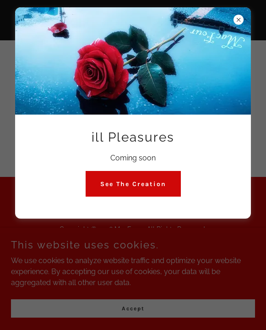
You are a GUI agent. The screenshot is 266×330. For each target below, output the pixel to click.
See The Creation (133, 184)
